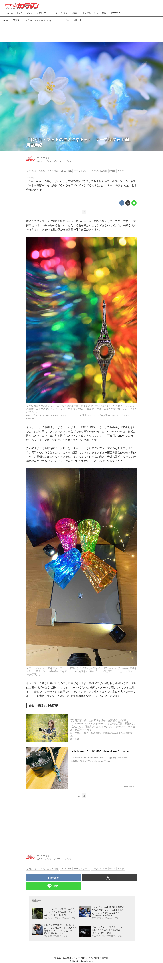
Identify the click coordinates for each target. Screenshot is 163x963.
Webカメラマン (65, 161)
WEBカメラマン (45, 161)
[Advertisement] (81, 31)
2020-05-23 (43, 158)
